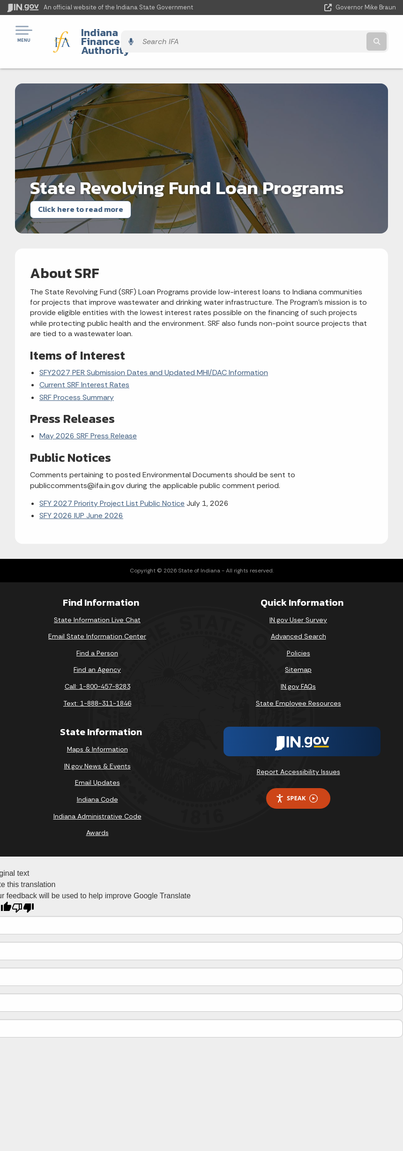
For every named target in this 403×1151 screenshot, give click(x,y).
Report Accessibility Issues (298, 756)
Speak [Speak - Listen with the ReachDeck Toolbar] (297, 782)
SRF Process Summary (76, 381)
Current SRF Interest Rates (84, 369)
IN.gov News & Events (97, 749)
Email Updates (97, 766)
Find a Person (97, 636)
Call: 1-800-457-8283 (97, 670)
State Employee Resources (298, 687)
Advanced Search (298, 620)
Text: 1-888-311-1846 (97, 687)
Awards (97, 816)
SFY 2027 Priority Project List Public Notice (112, 487)
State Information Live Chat (97, 603)
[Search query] (338, 33)
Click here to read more (80, 193)
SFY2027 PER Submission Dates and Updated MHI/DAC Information (153, 356)
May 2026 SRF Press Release (88, 420)
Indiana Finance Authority (136, 33)
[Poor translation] (23, 892)
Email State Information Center (97, 620)
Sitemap (298, 653)
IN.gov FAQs (298, 670)
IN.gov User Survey (298, 603)
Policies (298, 636)
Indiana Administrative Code (97, 800)
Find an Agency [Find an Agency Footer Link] (97, 653)
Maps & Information (97, 733)
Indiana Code (97, 783)
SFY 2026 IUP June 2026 (81, 499)
